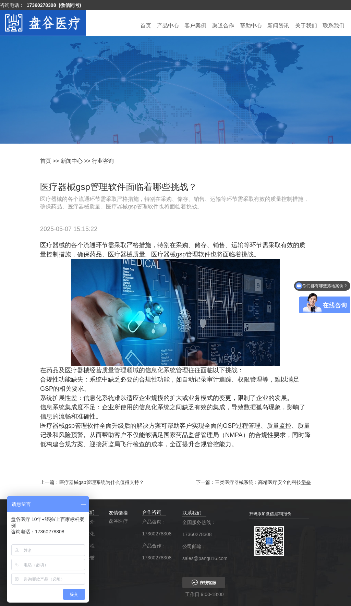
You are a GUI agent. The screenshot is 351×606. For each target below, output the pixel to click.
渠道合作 (223, 25)
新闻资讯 (278, 25)
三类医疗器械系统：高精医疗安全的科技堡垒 (263, 482)
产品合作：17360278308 (155, 551)
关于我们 (306, 25)
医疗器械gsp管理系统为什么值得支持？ (101, 482)
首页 (145, 25)
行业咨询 (103, 161)
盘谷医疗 (118, 521)
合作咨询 (151, 512)
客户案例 (195, 25)
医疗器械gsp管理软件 (180, 254)
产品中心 (168, 25)
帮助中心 (251, 25)
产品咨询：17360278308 (155, 527)
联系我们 (333, 25)
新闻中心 (72, 161)
